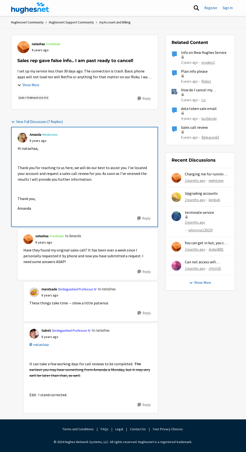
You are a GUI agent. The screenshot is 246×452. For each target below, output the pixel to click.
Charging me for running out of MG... (205, 174)
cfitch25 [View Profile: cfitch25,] (215, 268)
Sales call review (194, 127)
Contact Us (138, 429)
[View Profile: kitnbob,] (176, 197)
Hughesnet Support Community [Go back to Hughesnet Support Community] (71, 22)
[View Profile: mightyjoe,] (176, 178)
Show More (28, 85)
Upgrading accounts (201, 193)
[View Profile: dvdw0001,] (176, 246)
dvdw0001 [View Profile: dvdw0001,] (216, 249)
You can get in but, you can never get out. (206, 243)
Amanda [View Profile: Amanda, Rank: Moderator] (35, 134)
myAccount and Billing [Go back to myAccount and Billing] (115, 22)
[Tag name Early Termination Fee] (33, 97)
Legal (119, 429)
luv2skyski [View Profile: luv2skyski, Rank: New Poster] (209, 118)
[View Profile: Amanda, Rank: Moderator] (22, 138)
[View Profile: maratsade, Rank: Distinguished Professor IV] (34, 292)
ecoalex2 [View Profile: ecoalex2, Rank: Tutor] (208, 62)
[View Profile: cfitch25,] (176, 266)
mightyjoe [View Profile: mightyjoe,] (216, 180)
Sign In (228, 8)
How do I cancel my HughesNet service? (197, 90)
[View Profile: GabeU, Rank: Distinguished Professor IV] (34, 333)
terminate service (199, 212)
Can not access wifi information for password (206, 262)
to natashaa (106, 289)
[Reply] (144, 98)
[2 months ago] (195, 181)
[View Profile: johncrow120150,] (176, 216)
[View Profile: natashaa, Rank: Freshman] (23, 47)
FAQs (104, 429)
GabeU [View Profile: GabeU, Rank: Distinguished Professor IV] (46, 330)
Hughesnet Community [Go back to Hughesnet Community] (27, 22)
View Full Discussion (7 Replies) (37, 121)
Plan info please (194, 71)
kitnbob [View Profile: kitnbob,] (214, 199)
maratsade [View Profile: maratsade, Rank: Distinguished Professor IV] (49, 289)
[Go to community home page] (31, 8)
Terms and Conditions (78, 429)
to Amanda (73, 236)
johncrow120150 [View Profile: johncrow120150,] (200, 230)
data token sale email (199, 108)
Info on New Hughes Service (203, 52)
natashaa (41, 344)
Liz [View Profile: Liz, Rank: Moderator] (203, 100)
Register (210, 8)
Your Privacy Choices (168, 429)
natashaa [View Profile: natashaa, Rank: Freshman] (38, 44)
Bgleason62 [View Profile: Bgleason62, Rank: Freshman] (210, 137)
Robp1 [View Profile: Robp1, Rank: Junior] (206, 81)
